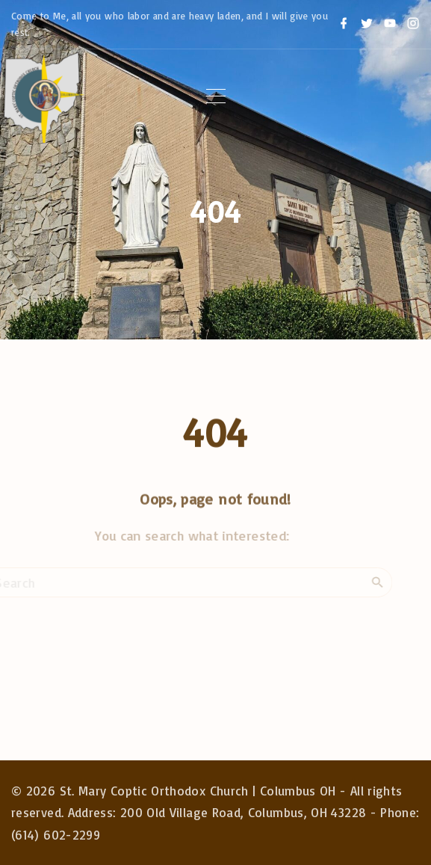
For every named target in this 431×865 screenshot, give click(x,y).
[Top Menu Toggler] (215, 96)
